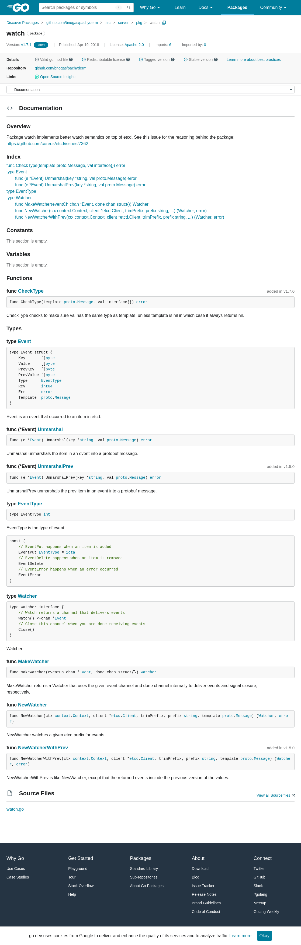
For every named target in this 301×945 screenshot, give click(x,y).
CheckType (31, 291)
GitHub (259, 877)
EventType (51, 381)
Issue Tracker (203, 886)
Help (72, 894)
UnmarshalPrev (55, 466)
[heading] (22, 7)
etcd (115, 716)
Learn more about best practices (254, 59)
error (142, 302)
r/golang (260, 894)
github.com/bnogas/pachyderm (72, 22)
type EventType (21, 191)
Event (24, 341)
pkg (139, 22)
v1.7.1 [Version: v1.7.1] (19, 45)
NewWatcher (32, 705)
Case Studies (17, 877)
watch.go (15, 809)
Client (129, 716)
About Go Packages (147, 886)
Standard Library (144, 868)
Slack (258, 886)
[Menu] (150, 89)
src (107, 22)
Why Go (151, 8)
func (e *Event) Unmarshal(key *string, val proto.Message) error (76, 178)
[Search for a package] (81, 7)
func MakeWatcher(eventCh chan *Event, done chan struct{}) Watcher (81, 204)
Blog (195, 877)
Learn (180, 7)
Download (200, 868)
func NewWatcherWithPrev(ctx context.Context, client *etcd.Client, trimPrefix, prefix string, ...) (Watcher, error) (119, 217)
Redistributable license (106, 59)
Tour (71, 877)
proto (69, 302)
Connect (263, 858)
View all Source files (273, 795)
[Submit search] (129, 7)
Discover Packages (22, 22)
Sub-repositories (144, 877)
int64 (47, 386)
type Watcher (19, 197)
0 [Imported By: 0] (194, 45)
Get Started (80, 858)
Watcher (27, 596)
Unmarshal (50, 429)
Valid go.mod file (54, 59)
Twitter (259, 868)
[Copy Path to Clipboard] (164, 22)
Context (81, 716)
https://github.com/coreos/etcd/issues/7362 (47, 143)
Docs (206, 8)
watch (155, 22)
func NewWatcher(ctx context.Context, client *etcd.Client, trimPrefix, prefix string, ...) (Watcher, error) (111, 210)
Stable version (201, 59)
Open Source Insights (55, 77)
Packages (237, 7)
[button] (37, 59)
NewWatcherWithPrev (43, 747)
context (63, 716)
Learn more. (240, 935)
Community (274, 8)
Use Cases (15, 868)
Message (85, 302)
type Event (16, 172)
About (198, 858)
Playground (77, 868)
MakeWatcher (33, 661)
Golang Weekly (266, 911)
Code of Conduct (206, 911)
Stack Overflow (81, 886)
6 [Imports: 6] (163, 45)
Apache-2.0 (134, 45)
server (123, 22)
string (86, 440)
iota (70, 552)
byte (50, 358)
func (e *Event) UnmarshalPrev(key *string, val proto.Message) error (80, 185)
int (46, 514)
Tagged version (157, 59)
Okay (264, 935)
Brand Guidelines (206, 903)
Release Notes (204, 894)
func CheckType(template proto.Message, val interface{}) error (65, 165)
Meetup (260, 903)
